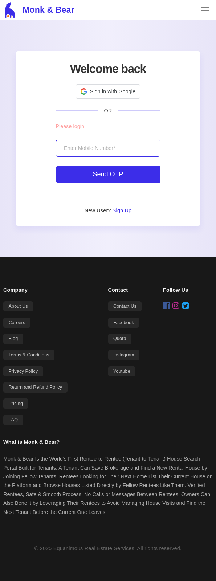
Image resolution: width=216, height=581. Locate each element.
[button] (108, 91)
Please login (70, 126)
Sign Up (122, 210)
